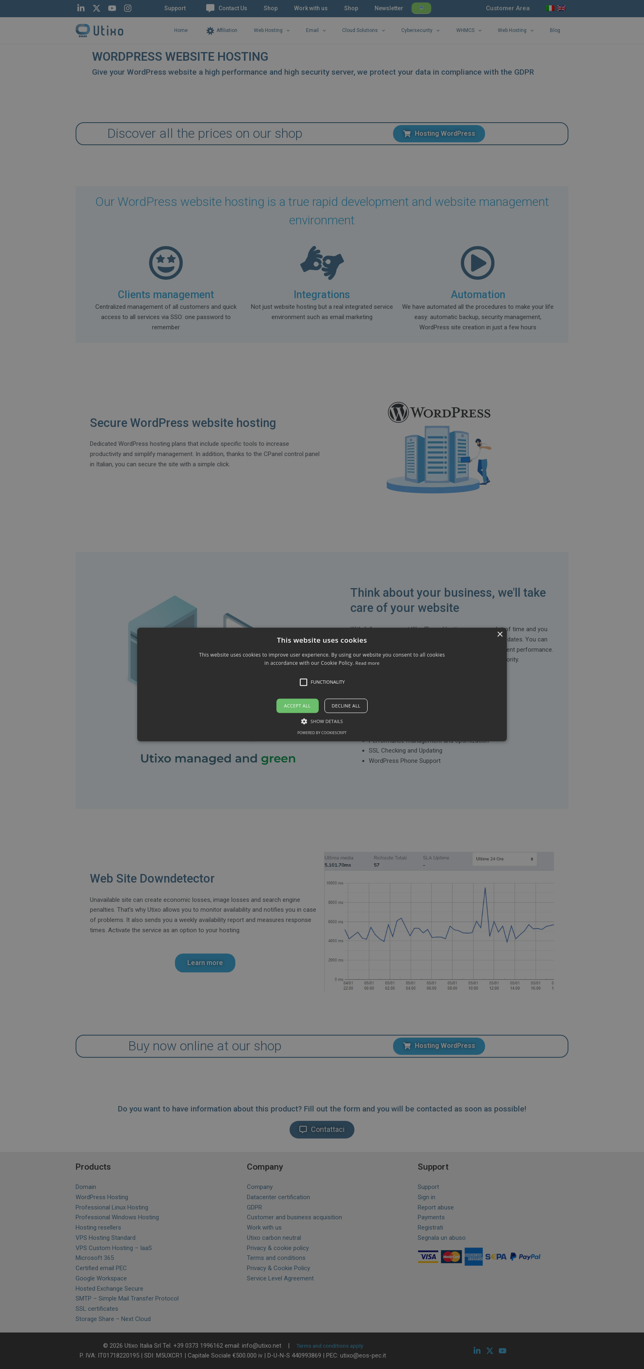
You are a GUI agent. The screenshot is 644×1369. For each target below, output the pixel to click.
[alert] (322, 684)
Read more (367, 663)
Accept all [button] (297, 706)
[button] (322, 684)
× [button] (500, 635)
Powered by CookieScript (322, 733)
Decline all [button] (346, 706)
